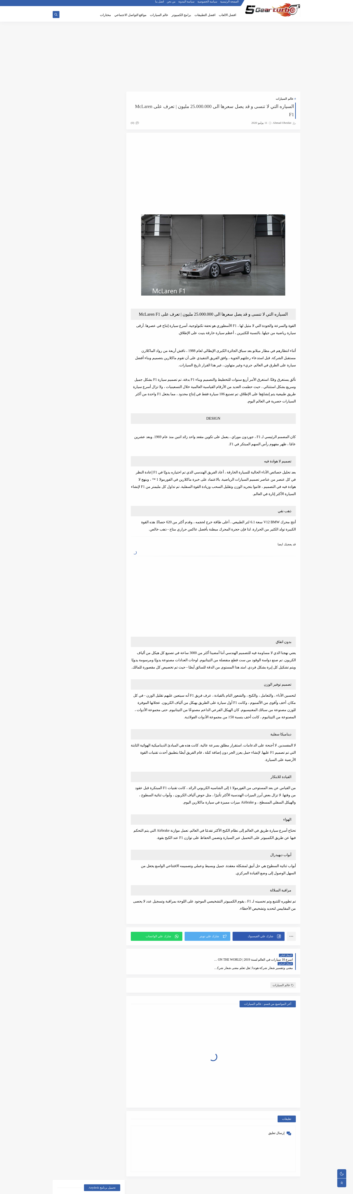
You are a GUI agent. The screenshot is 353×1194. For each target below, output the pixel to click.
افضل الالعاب (227, 15)
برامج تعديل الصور (105, 512)
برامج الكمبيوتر (181, 15)
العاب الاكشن (72, 480)
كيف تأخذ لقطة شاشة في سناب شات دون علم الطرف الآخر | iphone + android (78, 297)
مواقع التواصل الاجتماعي (130, 15)
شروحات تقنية (72, 512)
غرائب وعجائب (72, 523)
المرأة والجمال (72, 490)
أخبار (105, 447)
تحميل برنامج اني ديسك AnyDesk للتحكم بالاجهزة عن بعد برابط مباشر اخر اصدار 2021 (90, 115)
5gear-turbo (262, 1188)
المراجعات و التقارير (105, 501)
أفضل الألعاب (72, 458)
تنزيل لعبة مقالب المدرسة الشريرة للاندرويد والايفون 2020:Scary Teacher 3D (82, 319)
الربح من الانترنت (105, 480)
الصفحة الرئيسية (229, 3)
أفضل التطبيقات (105, 469)
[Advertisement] (176, 56)
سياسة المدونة (187, 3)
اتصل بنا (159, 3)
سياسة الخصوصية (207, 3)
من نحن (171, 3)
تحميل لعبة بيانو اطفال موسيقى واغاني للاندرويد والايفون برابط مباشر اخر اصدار (78, 388)
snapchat (105, 559)
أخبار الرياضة (72, 447)
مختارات (105, 15)
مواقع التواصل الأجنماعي (105, 546)
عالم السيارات (159, 15)
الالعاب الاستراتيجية (72, 469)
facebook (72, 544)
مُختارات (72, 534)
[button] (259, 943)
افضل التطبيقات (205, 15)
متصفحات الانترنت (105, 534)
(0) (137, 122)
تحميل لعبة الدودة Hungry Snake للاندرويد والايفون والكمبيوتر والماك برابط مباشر (78, 410)
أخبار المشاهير (105, 458)
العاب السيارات (105, 490)
